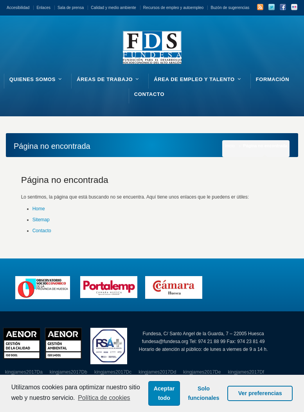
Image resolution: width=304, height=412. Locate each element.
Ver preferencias (260, 393)
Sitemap (41, 219)
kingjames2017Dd (157, 372)
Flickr (294, 7)
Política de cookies (104, 397)
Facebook (283, 7)
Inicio (230, 145)
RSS (260, 7)
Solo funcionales (203, 393)
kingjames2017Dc (112, 372)
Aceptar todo (164, 393)
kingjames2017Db (68, 372)
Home (38, 208)
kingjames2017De (202, 372)
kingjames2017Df (246, 372)
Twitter (271, 7)
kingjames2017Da (24, 372)
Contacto (41, 230)
